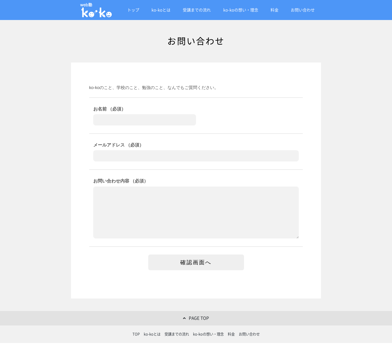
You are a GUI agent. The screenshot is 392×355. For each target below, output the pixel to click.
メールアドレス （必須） (118, 145)
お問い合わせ (303, 10)
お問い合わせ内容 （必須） (120, 181)
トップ (133, 10)
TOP (136, 334)
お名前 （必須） (109, 109)
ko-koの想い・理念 (240, 10)
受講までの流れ (197, 10)
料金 (274, 10)
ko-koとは (161, 10)
